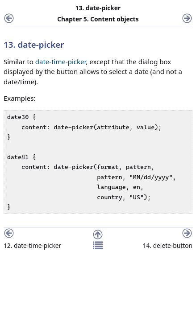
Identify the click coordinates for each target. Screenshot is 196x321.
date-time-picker (60, 61)
